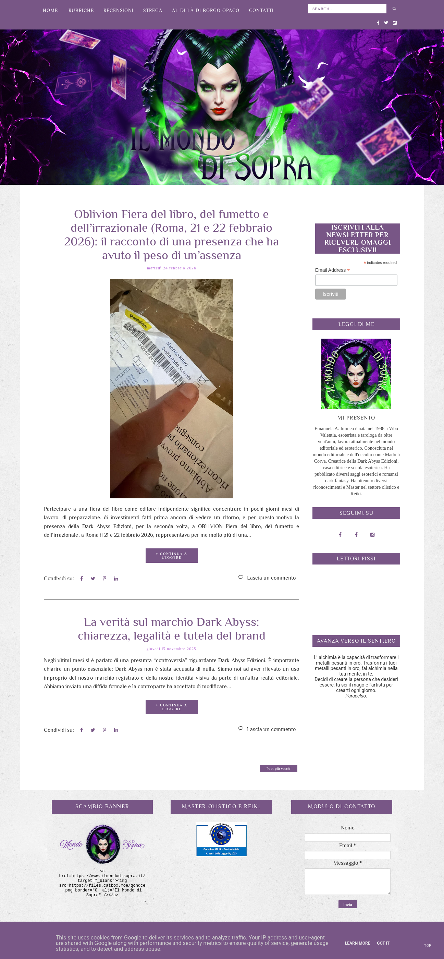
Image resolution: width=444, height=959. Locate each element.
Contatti (261, 10)
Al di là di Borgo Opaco (205, 10)
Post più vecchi (279, 766)
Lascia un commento (271, 576)
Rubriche (81, 10)
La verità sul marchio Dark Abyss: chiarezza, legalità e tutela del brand (172, 625)
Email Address (332, 270)
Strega (152, 10)
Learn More (357, 943)
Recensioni (118, 10)
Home (50, 10)
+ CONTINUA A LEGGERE (171, 554)
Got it (383, 943)
